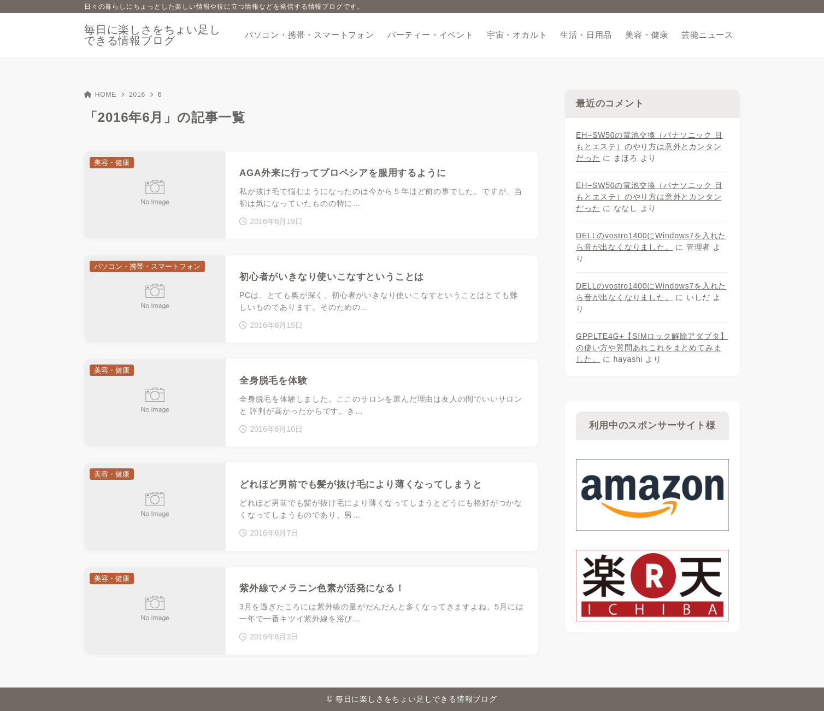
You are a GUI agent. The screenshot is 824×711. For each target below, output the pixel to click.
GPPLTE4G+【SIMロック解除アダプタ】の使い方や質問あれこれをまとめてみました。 (652, 347)
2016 (137, 94)
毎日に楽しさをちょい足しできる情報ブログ (152, 35)
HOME (100, 94)
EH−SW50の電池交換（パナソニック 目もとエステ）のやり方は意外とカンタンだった (649, 146)
